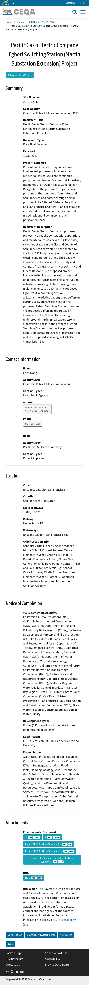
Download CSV (15, 934)
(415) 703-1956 (32, 423)
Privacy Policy (14, 958)
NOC (33, 877)
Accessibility (52, 958)
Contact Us (70, 3)
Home (9, 22)
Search (20, 22)
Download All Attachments (41, 934)
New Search (66, 934)
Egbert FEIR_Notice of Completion (49, 851)
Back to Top (13, 953)
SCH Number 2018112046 (41, 22)
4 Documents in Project (20, 74)
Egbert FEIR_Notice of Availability (48, 844)
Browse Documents (57, 964)
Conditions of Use (56, 953)
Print (10, 944)
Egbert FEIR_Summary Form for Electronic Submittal (52, 859)
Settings (82, 3)
